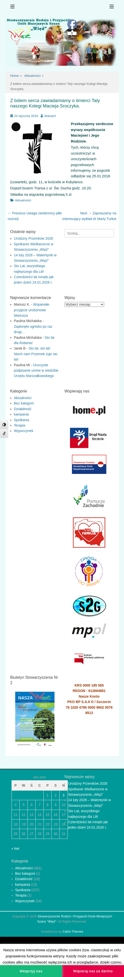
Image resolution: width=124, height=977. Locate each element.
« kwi (15, 848)
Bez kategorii (24, 403)
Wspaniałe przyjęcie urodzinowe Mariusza (31, 309)
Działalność (23, 409)
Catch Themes (73, 931)
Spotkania (21, 420)
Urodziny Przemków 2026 (33, 238)
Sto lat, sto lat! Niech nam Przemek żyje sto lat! (35, 353)
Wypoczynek (23, 431)
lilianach (50, 116)
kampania (21, 414)
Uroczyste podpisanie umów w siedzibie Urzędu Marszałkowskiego (36, 370)
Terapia (19, 425)
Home (16, 75)
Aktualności (33, 75)
